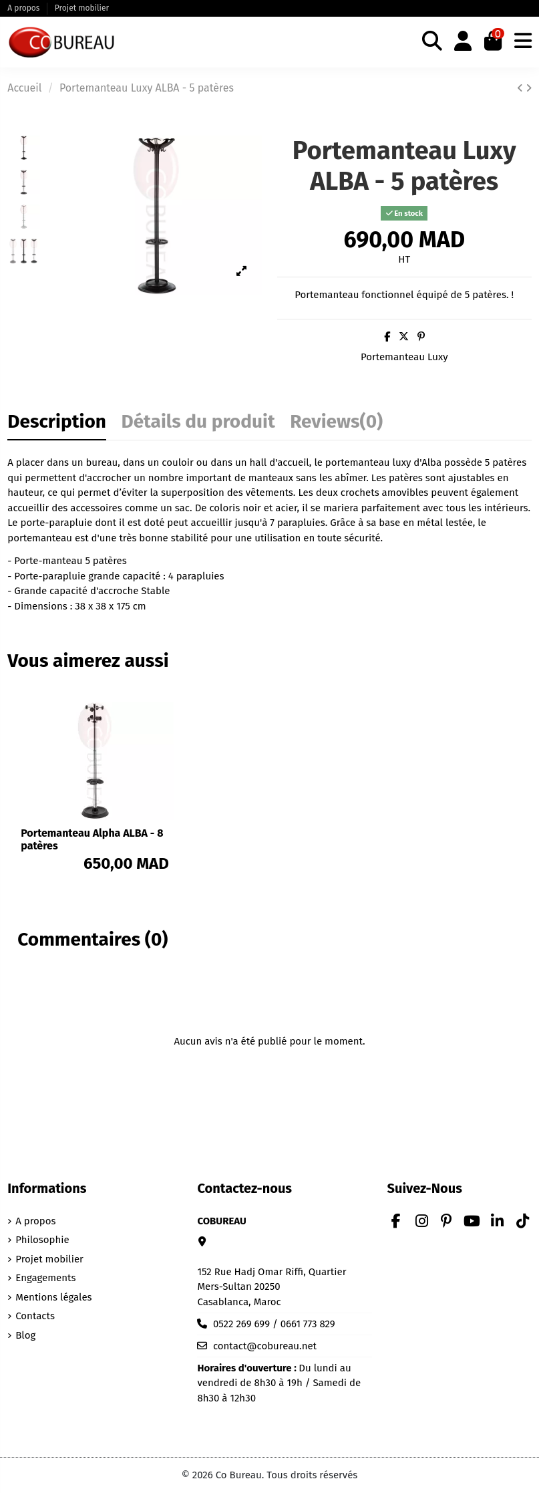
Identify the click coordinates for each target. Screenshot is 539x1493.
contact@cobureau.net (265, 1346)
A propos (24, 8)
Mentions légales (53, 1297)
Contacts (35, 1316)
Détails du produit (198, 423)
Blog (25, 1335)
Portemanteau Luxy (404, 357)
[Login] (463, 42)
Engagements (45, 1278)
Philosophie (42, 1240)
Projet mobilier (82, 8)
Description (56, 423)
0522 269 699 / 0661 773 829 (274, 1324)
